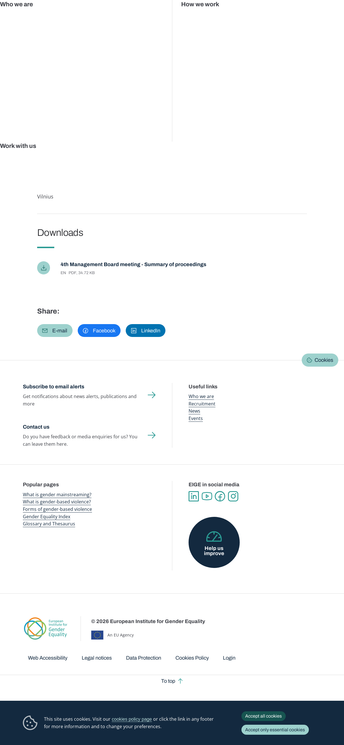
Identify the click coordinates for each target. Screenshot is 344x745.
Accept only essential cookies (275, 729)
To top (168, 681)
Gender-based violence (194, 17)
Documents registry (86, 53)
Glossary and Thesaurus (49, 524)
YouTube (207, 496)
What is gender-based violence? (57, 502)
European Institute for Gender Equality (30, 17)
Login (229, 658)
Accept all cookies (263, 716)
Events (196, 418)
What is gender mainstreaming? (57, 494)
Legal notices (97, 658)
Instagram (233, 496)
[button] (55, 330)
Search (331, 17)
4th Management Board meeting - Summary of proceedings (133, 264)
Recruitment (202, 404)
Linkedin (194, 496)
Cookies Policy (192, 658)
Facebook (220, 496)
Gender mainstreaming (156, 17)
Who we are (201, 396)
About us (307, 17)
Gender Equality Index (231, 17)
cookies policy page (132, 719)
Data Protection (143, 658)
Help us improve (214, 550)
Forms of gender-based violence (57, 509)
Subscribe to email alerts (53, 386)
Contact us (36, 427)
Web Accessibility (47, 658)
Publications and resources (116, 17)
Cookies (324, 360)
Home (34, 53)
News (194, 411)
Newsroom (80, 17)
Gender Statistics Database (271, 17)
